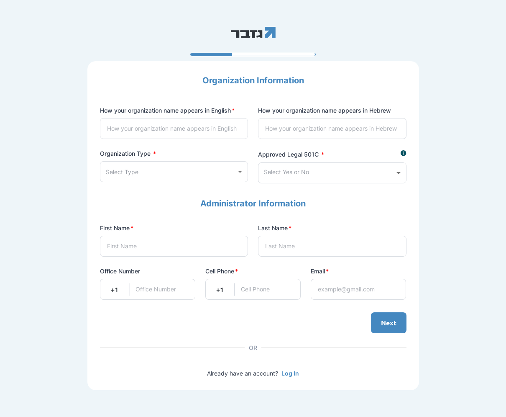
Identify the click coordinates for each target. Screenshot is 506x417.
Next (388, 322)
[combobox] (174, 171)
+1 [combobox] (114, 289)
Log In (290, 373)
